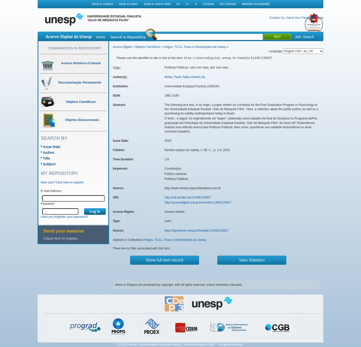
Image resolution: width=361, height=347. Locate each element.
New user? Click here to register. (62, 182)
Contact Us (276, 18)
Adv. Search (304, 37)
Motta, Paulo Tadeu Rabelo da (184, 77)
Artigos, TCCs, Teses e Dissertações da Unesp (194, 47)
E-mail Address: (51, 191)
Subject (49, 164)
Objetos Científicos (147, 47)
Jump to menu (128, 4)
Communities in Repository (74, 48)
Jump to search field (157, 4)
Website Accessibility (255, 4)
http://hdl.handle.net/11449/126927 (187, 197)
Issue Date (51, 147)
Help (320, 18)
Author (48, 153)
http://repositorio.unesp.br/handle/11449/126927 (196, 230)
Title (46, 158)
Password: (48, 203)
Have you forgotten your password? (64, 217)
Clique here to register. (60, 238)
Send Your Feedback (301, 18)
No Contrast (228, 4)
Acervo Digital (122, 47)
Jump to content (102, 4)
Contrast (208, 4)
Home (100, 37)
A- (187, 4)
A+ (178, 4)
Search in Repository (127, 37)
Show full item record (164, 260)
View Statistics (252, 260)
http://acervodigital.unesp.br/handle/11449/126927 (197, 202)
